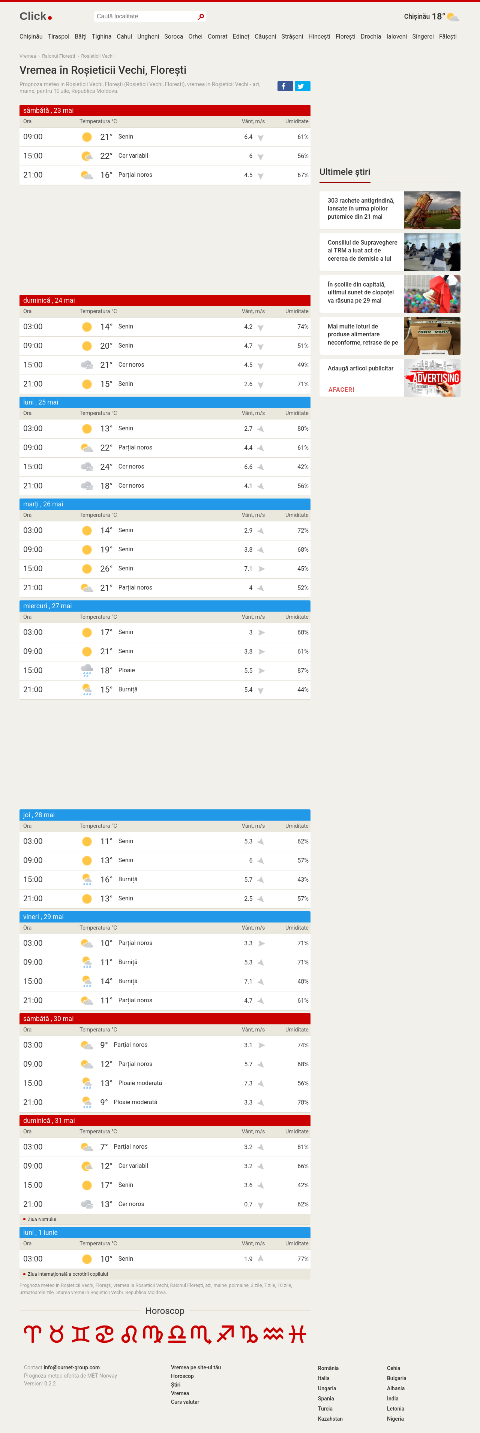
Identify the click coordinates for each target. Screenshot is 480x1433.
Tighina (102, 36)
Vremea (28, 56)
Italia (324, 1378)
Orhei (195, 36)
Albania (396, 1388)
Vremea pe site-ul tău (196, 1367)
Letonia (395, 1409)
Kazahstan (330, 1419)
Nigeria (395, 1419)
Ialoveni (397, 36)
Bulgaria (396, 1378)
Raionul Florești (58, 56)
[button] (285, 86)
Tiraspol (59, 36)
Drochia (371, 36)
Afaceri (341, 389)
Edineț (241, 36)
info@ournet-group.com (72, 1367)
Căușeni (265, 36)
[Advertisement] (165, 240)
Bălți (81, 36)
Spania (326, 1399)
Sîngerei (423, 36)
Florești (346, 36)
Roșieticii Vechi (97, 56)
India (393, 1399)
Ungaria (327, 1388)
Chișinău (417, 16)
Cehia (393, 1368)
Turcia (325, 1409)
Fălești (448, 36)
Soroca (173, 36)
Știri (175, 1385)
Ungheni (148, 36)
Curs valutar (185, 1402)
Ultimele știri (345, 172)
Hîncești (319, 36)
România (328, 1368)
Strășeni (292, 36)
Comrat (218, 36)
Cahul (124, 36)
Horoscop (165, 1311)
